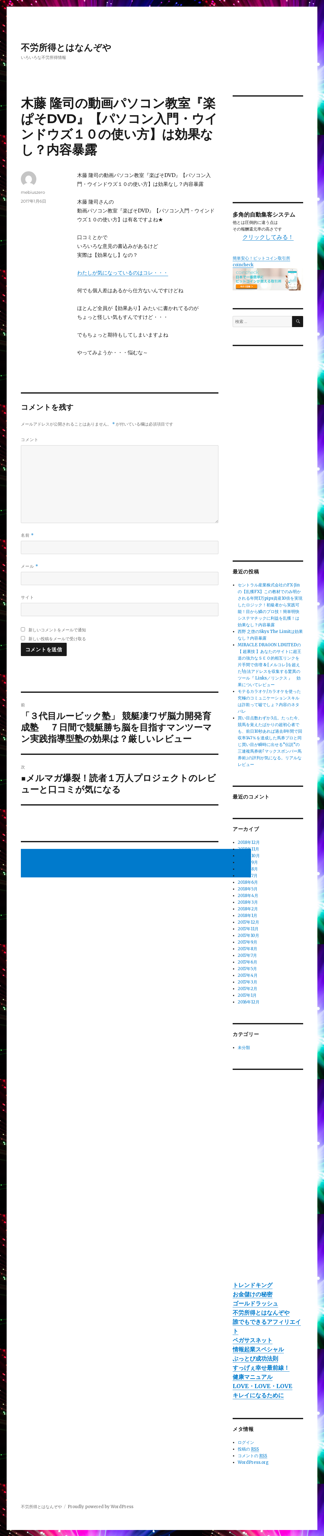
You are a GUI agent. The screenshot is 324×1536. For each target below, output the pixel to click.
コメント (30, 439)
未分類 (244, 1047)
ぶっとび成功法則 (255, 1358)
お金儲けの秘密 (252, 1294)
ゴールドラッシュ (255, 1303)
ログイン (246, 1442)
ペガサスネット (252, 1340)
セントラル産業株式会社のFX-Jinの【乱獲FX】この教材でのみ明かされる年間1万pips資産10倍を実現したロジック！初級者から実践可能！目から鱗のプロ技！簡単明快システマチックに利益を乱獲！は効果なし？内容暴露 (270, 605)
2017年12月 (248, 922)
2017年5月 (247, 968)
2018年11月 (248, 849)
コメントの (252, 1456)
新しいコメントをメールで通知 (57, 629)
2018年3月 (248, 902)
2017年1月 (247, 995)
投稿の (248, 1449)
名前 (27, 535)
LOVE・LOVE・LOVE (262, 1386)
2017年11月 (248, 929)
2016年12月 (249, 1002)
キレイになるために (258, 1395)
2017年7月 (247, 955)
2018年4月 (248, 895)
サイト (27, 597)
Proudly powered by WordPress (100, 1506)
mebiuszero (33, 192)
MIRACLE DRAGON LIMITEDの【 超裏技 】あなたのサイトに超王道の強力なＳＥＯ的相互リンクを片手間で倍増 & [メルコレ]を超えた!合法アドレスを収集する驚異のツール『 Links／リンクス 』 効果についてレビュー (269, 664)
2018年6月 (248, 882)
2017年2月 (247, 988)
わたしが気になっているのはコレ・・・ (122, 272)
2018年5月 (248, 889)
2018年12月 (249, 842)
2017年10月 (248, 935)
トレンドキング (252, 1285)
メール (29, 566)
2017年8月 (247, 948)
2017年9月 (247, 942)
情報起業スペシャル (258, 1349)
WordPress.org (253, 1462)
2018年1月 (247, 915)
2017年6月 (247, 962)
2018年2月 (248, 909)
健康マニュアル (252, 1377)
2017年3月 (247, 982)
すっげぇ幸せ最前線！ (261, 1367)
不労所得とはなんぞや (66, 47)
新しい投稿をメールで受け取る (57, 638)
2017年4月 (248, 975)
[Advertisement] (137, 864)
